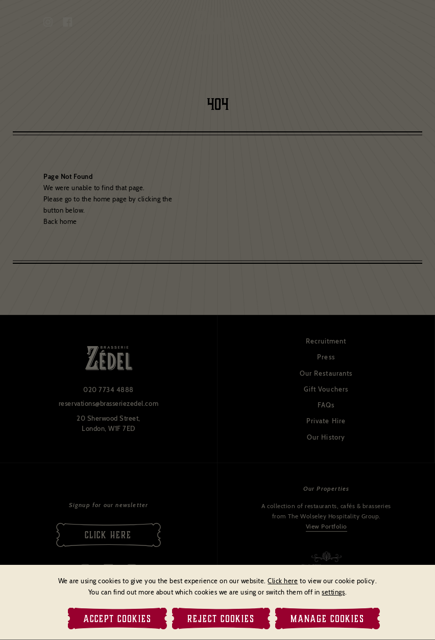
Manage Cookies (328, 618)
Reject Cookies (221, 618)
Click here (283, 581)
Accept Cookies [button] (117, 618)
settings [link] (333, 592)
